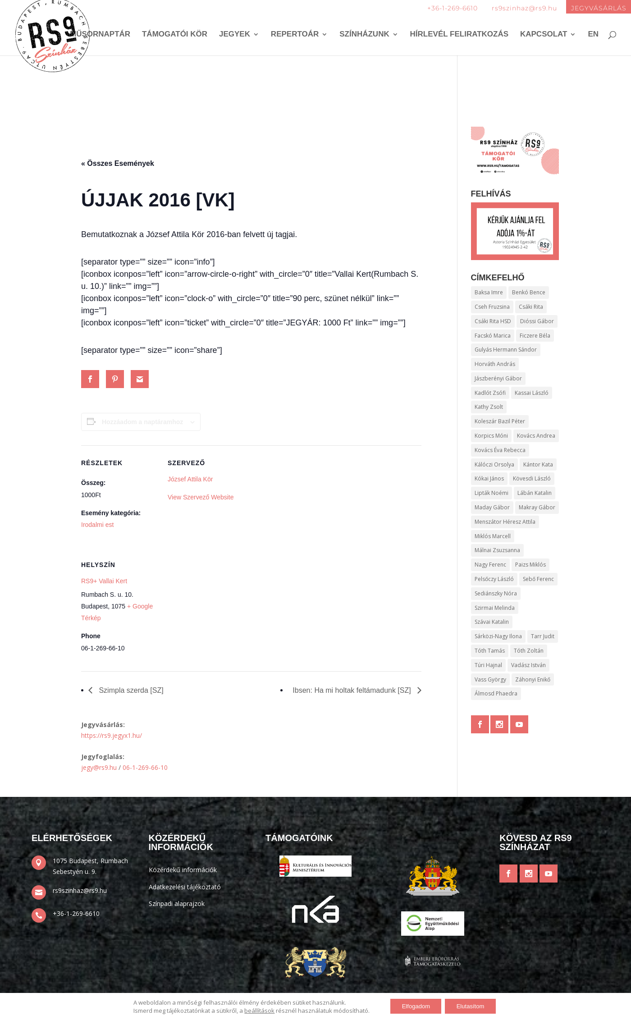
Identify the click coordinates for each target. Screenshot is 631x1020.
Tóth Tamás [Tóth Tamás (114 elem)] (490, 650)
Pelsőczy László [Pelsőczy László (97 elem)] (494, 579)
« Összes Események (117, 163)
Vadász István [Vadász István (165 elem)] (528, 665)
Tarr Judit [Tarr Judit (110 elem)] (542, 636)
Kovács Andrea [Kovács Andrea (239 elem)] (536, 435)
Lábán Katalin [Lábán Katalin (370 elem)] (534, 493)
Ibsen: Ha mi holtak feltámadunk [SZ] (353, 690)
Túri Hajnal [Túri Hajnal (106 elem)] (488, 665)
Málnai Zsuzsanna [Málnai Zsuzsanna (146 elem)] (497, 550)
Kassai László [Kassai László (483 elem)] (532, 393)
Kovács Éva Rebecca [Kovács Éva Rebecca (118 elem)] (500, 450)
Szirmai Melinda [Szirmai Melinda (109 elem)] (495, 608)
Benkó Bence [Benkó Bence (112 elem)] (528, 292)
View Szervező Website (201, 497)
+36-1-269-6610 (452, 8)
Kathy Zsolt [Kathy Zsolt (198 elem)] (489, 407)
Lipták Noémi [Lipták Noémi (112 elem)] (491, 493)
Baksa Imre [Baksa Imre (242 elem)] (489, 292)
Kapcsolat (543, 35)
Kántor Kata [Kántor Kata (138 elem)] (538, 464)
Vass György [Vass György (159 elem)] (490, 679)
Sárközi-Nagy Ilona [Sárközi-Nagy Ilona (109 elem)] (498, 636)
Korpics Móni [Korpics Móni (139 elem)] (491, 435)
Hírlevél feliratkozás (459, 35)
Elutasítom (473, 1006)
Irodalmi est (97, 524)
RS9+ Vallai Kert (104, 581)
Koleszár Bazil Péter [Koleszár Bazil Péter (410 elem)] (500, 421)
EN (593, 35)
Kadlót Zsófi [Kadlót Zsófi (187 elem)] (490, 393)
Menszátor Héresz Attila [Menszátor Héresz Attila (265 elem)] (505, 522)
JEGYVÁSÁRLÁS (598, 8)
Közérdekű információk (183, 869)
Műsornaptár (100, 35)
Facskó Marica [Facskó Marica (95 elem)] (493, 335)
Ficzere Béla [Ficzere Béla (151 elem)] (535, 335)
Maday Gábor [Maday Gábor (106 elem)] (492, 507)
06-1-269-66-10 (145, 767)
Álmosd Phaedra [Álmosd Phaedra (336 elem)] (496, 693)
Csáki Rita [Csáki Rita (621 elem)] (531, 307)
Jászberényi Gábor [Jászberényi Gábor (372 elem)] (498, 378)
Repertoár (295, 35)
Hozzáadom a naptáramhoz (142, 421)
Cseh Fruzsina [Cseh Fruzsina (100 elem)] (492, 307)
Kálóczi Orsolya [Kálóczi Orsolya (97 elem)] (494, 464)
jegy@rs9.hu (99, 767)
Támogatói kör (174, 35)
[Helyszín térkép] (215, 609)
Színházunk (364, 35)
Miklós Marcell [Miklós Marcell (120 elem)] (493, 536)
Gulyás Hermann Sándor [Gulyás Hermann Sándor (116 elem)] (506, 349)
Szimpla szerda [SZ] (130, 690)
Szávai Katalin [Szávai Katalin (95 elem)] (492, 622)
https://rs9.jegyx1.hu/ (111, 735)
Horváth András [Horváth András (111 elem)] (495, 364)
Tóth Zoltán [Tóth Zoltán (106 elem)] (529, 650)
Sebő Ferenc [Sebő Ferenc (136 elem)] (538, 579)
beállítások (253, 1010)
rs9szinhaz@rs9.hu (524, 8)
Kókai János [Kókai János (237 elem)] (489, 478)
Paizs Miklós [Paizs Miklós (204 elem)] (530, 564)
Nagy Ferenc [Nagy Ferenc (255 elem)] (490, 564)
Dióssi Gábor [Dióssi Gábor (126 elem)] (537, 321)
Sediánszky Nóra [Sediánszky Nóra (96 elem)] (496, 593)
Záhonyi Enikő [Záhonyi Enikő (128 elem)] (532, 679)
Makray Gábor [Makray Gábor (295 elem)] (537, 507)
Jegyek (234, 35)
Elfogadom (413, 1006)
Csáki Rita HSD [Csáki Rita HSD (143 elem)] (493, 321)
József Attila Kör (190, 479)
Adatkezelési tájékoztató (185, 887)
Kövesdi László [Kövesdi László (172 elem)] (532, 478)
